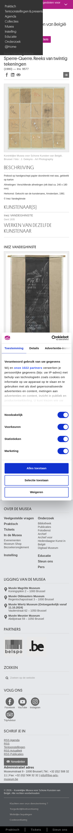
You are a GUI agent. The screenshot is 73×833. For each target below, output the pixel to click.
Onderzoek (13, 41)
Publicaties (44, 526)
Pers (41, 567)
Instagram (35, 707)
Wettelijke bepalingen (21, 814)
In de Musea (13, 535)
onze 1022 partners (28, 367)
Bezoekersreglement (16, 547)
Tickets (9, 529)
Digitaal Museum (48, 547)
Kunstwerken (66, 75)
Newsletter (18, 761)
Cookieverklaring (18, 819)
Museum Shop (12, 543)
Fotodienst (44, 530)
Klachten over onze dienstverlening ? (29, 803)
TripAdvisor (10, 720)
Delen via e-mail (18, 74)
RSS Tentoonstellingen (14, 745)
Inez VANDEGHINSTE (18, 217)
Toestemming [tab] (14, 348)
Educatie (11, 36)
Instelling (10, 31)
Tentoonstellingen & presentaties (22, 11)
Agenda (10, 16)
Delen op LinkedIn (13, 74)
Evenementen (12, 540)
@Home (10, 46)
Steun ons (45, 561)
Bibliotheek (44, 523)
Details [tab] (34, 348)
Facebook (10, 707)
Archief (42, 533)
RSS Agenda (11, 740)
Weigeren (36, 492)
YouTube (22, 707)
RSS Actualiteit (13, 750)
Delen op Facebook (7, 74)
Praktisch (10, 6)
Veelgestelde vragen (19, 518)
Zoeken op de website (7, 678)
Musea (9, 26)
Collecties (11, 21)
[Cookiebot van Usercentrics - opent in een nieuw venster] (52, 337)
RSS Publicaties (13, 754)
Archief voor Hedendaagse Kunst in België (52, 541)
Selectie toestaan (36, 480)
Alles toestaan (37, 468)
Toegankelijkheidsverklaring (24, 809)
